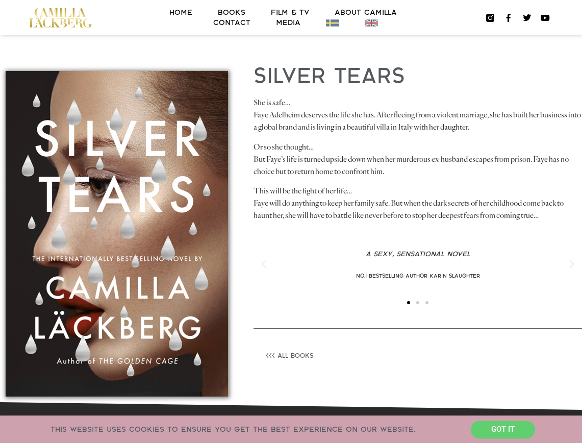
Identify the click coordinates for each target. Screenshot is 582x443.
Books (231, 12)
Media (288, 22)
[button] (264, 264)
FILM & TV (290, 12)
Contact (231, 22)
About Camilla (366, 12)
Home (180, 12)
